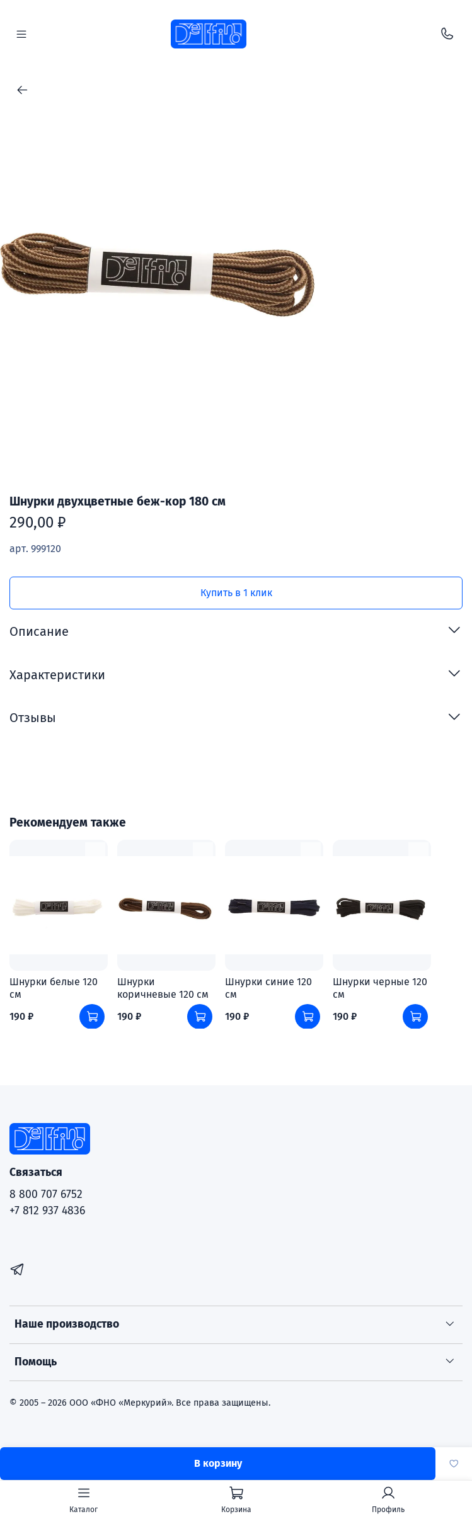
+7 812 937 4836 (47, 1210)
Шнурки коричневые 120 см (163, 988)
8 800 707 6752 (46, 1194)
